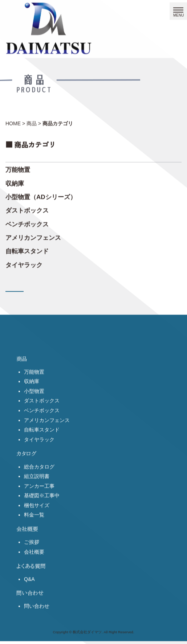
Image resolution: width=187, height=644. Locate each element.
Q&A (29, 593)
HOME (13, 120)
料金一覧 (34, 529)
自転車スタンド (27, 248)
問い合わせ (36, 620)
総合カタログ (39, 481)
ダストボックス (27, 207)
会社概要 (34, 566)
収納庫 (14, 180)
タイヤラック (23, 262)
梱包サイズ (36, 519)
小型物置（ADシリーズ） (40, 194)
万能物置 (17, 167)
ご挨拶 (31, 556)
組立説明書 (36, 490)
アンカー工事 (39, 500)
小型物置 (34, 405)
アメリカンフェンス (33, 234)
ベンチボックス (27, 221)
